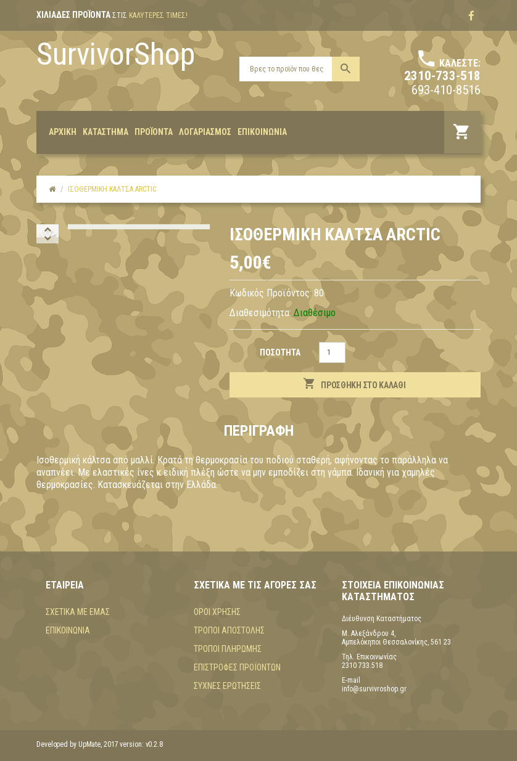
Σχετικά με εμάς (78, 612)
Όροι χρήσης (217, 612)
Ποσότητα (280, 352)
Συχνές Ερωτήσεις (227, 686)
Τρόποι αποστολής (229, 630)
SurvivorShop (115, 54)
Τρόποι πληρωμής (228, 649)
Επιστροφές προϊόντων (237, 667)
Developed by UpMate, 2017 (77, 744)
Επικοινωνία (68, 630)
